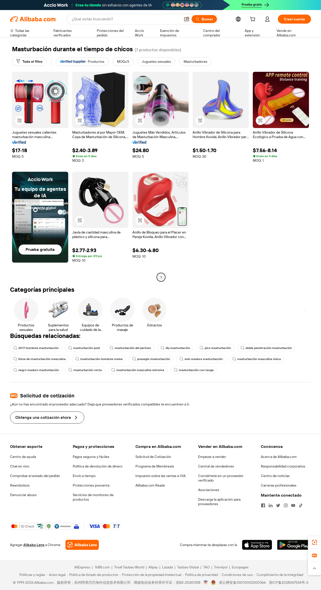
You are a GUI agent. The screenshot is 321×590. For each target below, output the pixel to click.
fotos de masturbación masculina (39, 359)
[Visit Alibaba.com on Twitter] (278, 505)
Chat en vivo (19, 466)
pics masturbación (215, 348)
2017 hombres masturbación (36, 348)
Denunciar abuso (23, 495)
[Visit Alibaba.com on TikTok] (300, 505)
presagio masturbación (151, 359)
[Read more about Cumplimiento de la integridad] (278, 574)
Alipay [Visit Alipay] (153, 567)
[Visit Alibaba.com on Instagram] (285, 505)
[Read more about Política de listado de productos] (92, 574)
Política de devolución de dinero (97, 466)
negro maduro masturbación (36, 370)
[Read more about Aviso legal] (56, 574)
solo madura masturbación (201, 359)
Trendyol (220, 567)
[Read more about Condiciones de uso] (236, 574)
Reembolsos (20, 485)
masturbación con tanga (194, 370)
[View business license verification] (205, 582)
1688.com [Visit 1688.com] (102, 567)
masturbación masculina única (256, 359)
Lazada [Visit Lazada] (167, 567)
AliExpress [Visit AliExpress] (82, 567)
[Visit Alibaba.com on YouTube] (293, 505)
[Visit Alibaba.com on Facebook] (263, 505)
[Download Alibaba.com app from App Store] (257, 545)
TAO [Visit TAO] (206, 567)
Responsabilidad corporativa (283, 466)
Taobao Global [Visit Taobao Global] (188, 567)
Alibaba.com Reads (150, 485)
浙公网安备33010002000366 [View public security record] (242, 582)
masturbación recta (85, 370)
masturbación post (84, 348)
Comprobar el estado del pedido (35, 476)
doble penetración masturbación (266, 348)
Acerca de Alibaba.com (279, 457)
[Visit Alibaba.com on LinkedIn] (270, 505)
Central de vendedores (216, 466)
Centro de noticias (275, 476)
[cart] (253, 20)
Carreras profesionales (278, 485)
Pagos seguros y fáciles (91, 457)
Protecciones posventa (91, 485)
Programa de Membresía (154, 466)
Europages (240, 567)
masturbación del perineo (130, 348)
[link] (314, 542)
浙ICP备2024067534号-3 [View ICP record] (288, 582)
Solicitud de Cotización (153, 457)
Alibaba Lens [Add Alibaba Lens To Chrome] (33, 545)
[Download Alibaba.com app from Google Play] (294, 545)
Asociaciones (208, 490)
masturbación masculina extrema (137, 370)
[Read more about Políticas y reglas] (31, 574)
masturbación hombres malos (99, 359)
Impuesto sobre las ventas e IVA (160, 476)
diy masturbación (175, 348)
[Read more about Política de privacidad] (200, 574)
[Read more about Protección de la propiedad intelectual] (150, 574)
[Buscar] (204, 19)
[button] (187, 19)
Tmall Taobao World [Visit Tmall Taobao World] (129, 567)
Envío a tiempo (84, 476)
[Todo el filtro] (29, 61)
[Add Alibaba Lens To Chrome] (82, 545)
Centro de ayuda (23, 457)
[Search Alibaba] (126, 19)
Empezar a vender (212, 457)
